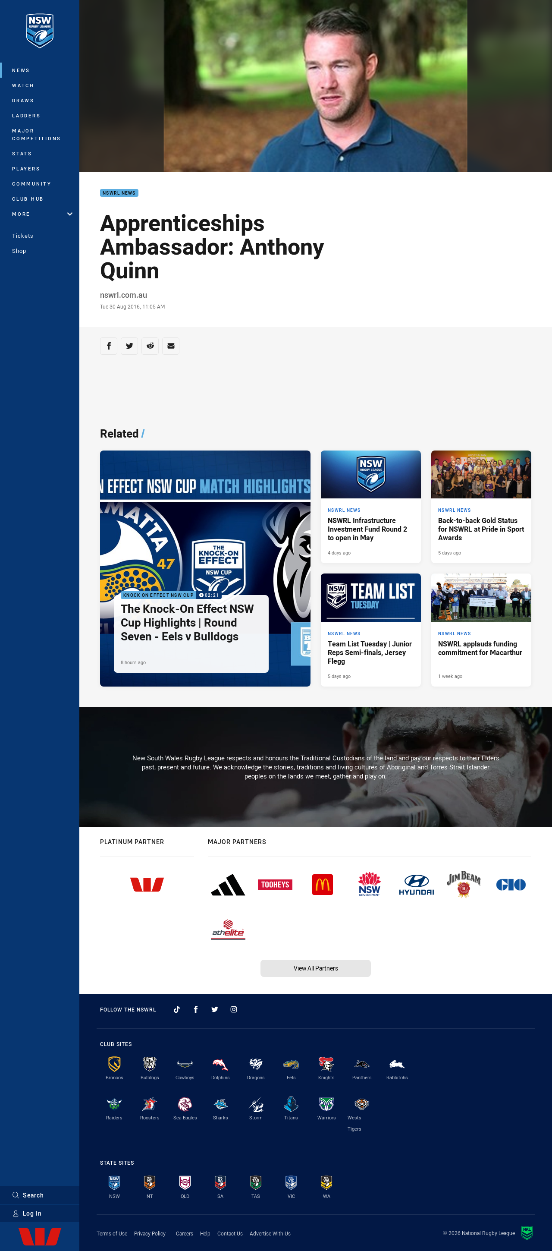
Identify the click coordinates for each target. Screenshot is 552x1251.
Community (32, 183)
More (42, 214)
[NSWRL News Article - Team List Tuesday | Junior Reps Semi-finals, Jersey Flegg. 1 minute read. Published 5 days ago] (371, 630)
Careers (184, 1233)
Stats (22, 153)
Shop (19, 251)
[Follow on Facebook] (195, 1009)
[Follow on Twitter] (214, 1009)
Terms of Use (112, 1233)
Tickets (23, 235)
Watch (23, 85)
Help (205, 1233)
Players (26, 168)
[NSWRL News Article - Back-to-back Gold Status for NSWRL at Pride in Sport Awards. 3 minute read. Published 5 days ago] (481, 507)
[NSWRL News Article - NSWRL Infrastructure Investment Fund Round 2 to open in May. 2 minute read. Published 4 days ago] (371, 507)
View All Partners (316, 968)
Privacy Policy (150, 1233)
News (21, 70)
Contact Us (230, 1233)
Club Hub (28, 198)
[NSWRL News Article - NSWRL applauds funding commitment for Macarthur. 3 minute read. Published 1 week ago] (481, 630)
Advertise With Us (270, 1233)
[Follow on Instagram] (233, 1009)
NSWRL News (119, 193)
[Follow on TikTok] (176, 1009)
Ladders (26, 115)
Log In (27, 1213)
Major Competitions (36, 134)
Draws (23, 100)
